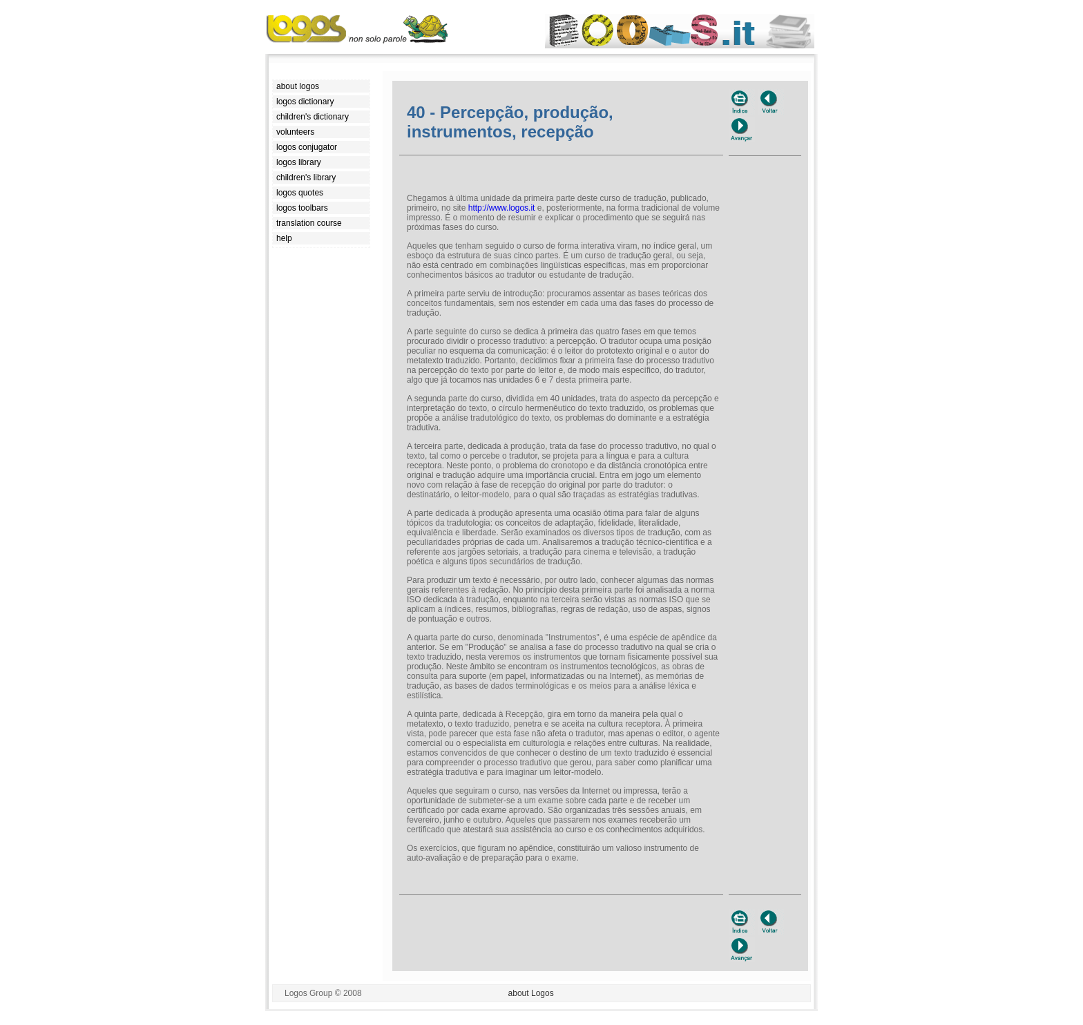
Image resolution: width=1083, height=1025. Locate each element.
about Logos (531, 993)
